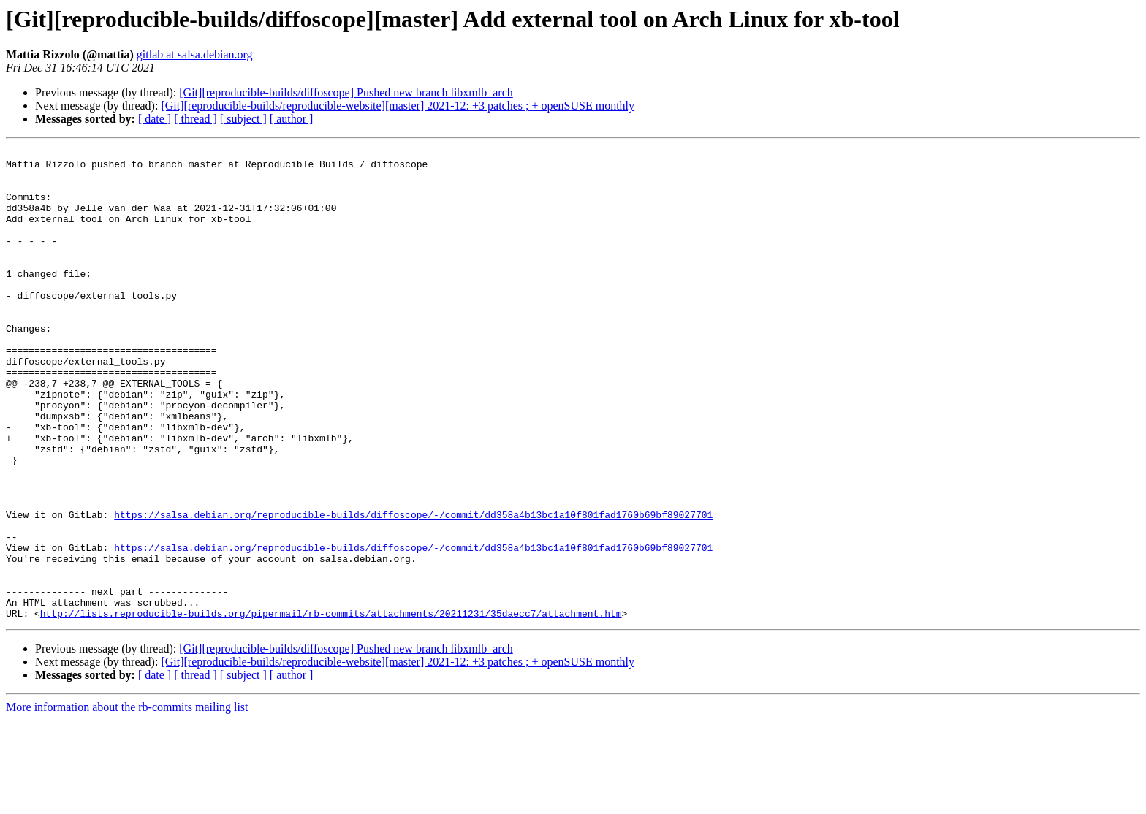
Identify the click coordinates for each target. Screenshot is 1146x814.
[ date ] (154, 119)
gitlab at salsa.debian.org (195, 54)
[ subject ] (243, 119)
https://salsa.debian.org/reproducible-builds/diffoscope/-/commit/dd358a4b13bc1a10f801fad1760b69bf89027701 (413, 589)
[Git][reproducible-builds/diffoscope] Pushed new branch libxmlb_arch (345, 92)
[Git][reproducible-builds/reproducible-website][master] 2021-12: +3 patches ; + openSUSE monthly (397, 105)
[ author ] (292, 119)
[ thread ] (195, 119)
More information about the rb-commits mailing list (127, 801)
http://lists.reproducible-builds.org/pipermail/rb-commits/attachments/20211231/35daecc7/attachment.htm (331, 707)
